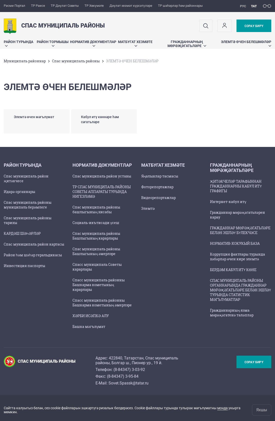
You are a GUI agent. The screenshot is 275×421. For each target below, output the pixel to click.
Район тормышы (52, 43)
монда (222, 408)
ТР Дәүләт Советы (65, 6)
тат (254, 6)
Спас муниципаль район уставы (101, 176)
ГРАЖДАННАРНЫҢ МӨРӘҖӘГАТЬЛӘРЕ (187, 44)
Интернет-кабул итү (228, 201)
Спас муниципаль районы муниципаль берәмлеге (28, 204)
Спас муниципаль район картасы (34, 244)
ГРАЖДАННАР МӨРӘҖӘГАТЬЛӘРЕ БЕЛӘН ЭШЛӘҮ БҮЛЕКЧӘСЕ (240, 230)
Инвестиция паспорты (24, 265)
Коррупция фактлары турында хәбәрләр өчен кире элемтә (237, 256)
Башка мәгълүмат (88, 326)
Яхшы (261, 409)
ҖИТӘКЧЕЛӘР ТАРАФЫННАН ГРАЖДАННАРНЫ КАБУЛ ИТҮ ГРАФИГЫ (236, 186)
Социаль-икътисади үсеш (95, 222)
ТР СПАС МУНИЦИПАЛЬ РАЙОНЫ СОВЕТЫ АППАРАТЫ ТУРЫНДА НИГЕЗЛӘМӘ (101, 191)
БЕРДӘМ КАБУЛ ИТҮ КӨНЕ (233, 269)
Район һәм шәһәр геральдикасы (33, 255)
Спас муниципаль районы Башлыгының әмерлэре (96, 251)
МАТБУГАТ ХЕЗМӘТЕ (135, 43)
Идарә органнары (19, 191)
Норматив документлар (93, 43)
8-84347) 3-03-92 (130, 369)
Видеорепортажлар (158, 197)
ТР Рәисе (38, 6)
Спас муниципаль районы (76, 61)
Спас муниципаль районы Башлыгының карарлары (96, 236)
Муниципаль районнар (25, 61)
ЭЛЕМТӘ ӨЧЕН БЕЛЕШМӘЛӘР (246, 43)
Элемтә (148, 208)
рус (243, 6)
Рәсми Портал (14, 6)
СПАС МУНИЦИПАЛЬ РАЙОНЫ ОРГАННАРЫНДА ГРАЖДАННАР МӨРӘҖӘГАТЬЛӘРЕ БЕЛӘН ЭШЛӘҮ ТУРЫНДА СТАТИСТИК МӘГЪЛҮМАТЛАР (240, 290)
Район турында (18, 43)
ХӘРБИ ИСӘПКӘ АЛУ (90, 315)
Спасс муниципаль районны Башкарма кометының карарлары (98, 285)
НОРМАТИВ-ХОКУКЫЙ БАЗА (235, 243)
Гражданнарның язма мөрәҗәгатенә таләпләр (232, 312)
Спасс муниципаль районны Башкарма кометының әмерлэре (102, 302)
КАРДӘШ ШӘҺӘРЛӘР (22, 233)
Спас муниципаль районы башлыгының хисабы (96, 209)
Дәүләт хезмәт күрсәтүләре (131, 6)
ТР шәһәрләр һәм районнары (180, 6)
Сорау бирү (253, 26)
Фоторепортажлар (157, 186)
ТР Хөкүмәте (94, 6)
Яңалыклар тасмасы (159, 176)
